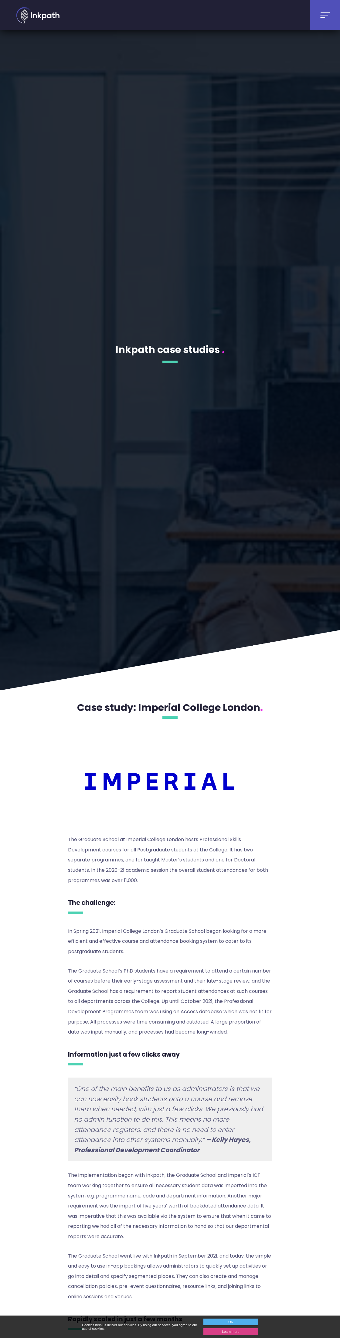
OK (230, 1322)
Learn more (230, 1331)
